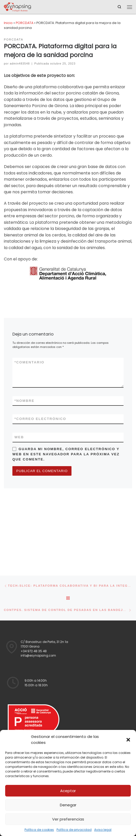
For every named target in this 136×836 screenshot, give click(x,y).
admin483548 (20, 63)
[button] (128, 739)
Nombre (24, 400)
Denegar (68, 805)
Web (19, 437)
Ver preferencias (68, 819)
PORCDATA (24, 23)
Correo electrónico (40, 418)
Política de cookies (39, 829)
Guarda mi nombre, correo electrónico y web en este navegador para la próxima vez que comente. (65, 454)
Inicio (8, 23)
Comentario (29, 362)
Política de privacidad (74, 829)
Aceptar (68, 790)
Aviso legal (102, 829)
